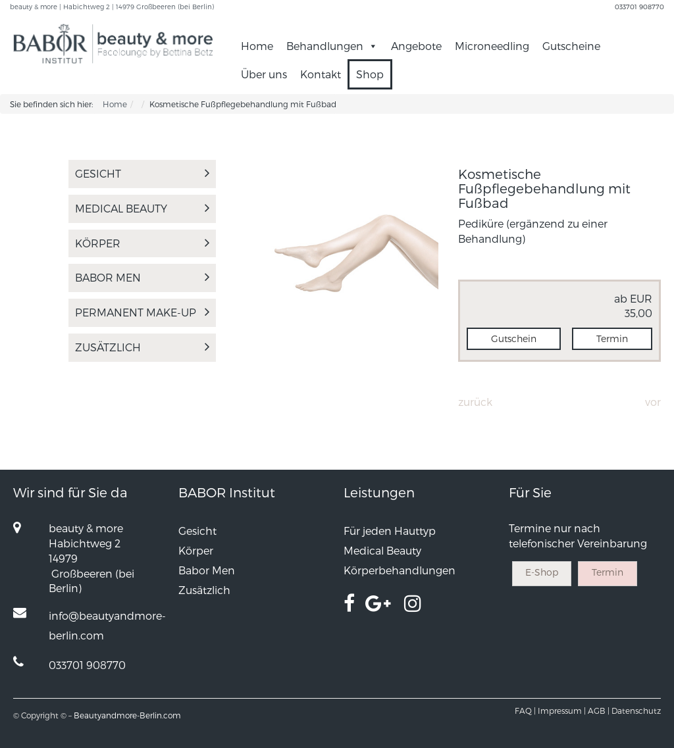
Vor (653, 401)
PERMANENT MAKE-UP (142, 312)
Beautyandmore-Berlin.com (127, 715)
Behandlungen (332, 45)
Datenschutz (636, 710)
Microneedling (492, 45)
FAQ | (525, 710)
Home (257, 45)
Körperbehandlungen (399, 570)
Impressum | (562, 710)
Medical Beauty (142, 208)
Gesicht (142, 173)
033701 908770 (639, 7)
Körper (142, 243)
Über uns (264, 74)
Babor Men (142, 277)
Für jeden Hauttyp (390, 530)
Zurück (475, 401)
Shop (370, 74)
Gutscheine (571, 45)
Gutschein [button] (513, 338)
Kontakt (320, 74)
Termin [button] (612, 338)
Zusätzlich (142, 347)
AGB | (598, 710)
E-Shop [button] (541, 572)
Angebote (416, 45)
